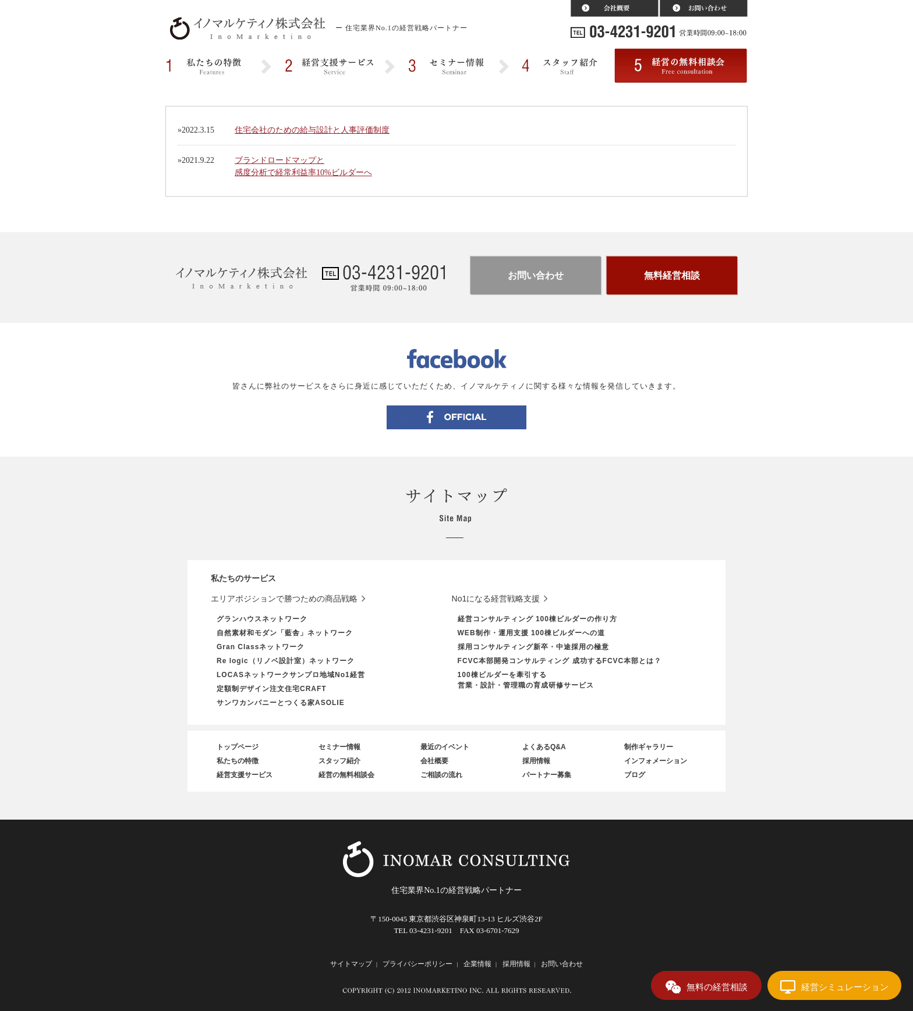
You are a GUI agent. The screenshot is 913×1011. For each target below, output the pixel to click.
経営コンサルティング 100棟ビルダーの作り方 (537, 619)
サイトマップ (351, 964)
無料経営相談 (672, 275)
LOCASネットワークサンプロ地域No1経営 (291, 675)
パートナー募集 (546, 775)
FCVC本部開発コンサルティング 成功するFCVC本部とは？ (560, 661)
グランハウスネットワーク (262, 619)
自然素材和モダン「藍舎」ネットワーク (285, 633)
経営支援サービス (245, 775)
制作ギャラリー (648, 747)
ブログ (634, 775)
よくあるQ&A (544, 747)
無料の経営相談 (717, 987)
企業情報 (477, 964)
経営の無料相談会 (346, 775)
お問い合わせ (536, 275)
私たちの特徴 (238, 761)
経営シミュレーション (845, 987)
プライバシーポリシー (417, 964)
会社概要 (434, 761)
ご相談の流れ (441, 775)
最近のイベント (444, 747)
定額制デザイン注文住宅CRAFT (272, 689)
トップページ (238, 747)
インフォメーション (655, 761)
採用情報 (536, 761)
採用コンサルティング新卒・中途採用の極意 (533, 647)
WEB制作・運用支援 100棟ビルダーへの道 (531, 633)
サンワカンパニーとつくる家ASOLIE (281, 703)
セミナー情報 (339, 747)
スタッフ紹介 (339, 761)
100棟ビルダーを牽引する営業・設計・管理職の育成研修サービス (526, 680)
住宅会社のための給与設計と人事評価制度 (312, 130)
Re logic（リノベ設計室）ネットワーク (286, 661)
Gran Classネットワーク (261, 647)
